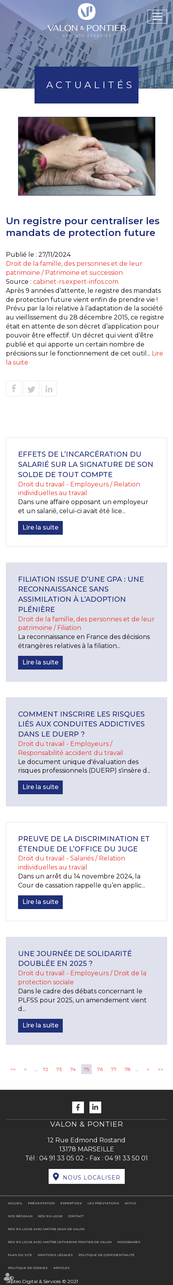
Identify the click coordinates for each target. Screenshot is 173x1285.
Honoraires (128, 1242)
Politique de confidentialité (106, 1255)
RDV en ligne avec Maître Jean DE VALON (46, 1229)
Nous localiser (91, 1177)
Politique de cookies (28, 1268)
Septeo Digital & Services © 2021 (42, 1281)
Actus (130, 1203)
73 (59, 1069)
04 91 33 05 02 (61, 1158)
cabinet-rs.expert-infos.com (75, 281)
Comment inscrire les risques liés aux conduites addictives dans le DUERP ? (81, 724)
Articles (61, 1268)
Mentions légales (55, 1255)
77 (114, 1069)
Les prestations (103, 1203)
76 (100, 1069)
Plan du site (20, 1255)
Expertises (71, 1203)
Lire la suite (40, 527)
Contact (76, 1216)
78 (128, 1069)
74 (73, 1069)
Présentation (41, 1203)
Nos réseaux (20, 1216)
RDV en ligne (50, 1216)
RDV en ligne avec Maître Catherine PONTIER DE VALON (60, 1242)
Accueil (15, 1203)
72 (45, 1069)
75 (86, 1069)
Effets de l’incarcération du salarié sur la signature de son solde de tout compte (85, 464)
